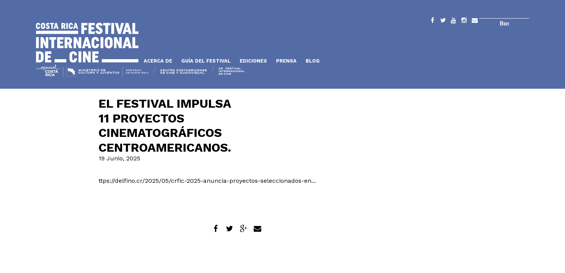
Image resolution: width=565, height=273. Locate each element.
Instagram (464, 21)
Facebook (432, 21)
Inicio (87, 43)
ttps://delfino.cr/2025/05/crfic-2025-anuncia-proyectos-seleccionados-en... (207, 180)
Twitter (442, 21)
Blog (313, 61)
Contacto (474, 21)
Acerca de (158, 61)
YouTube (453, 21)
